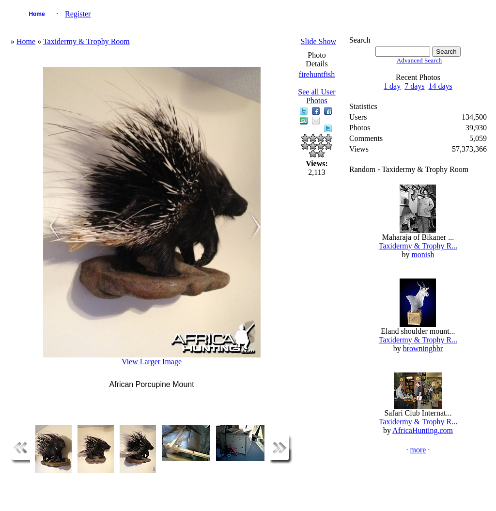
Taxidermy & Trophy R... (418, 246)
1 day (392, 86)
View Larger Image (152, 361)
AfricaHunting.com (422, 430)
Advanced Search (419, 60)
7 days (414, 86)
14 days (440, 86)
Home (37, 14)
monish (422, 254)
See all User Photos (316, 96)
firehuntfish (317, 74)
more (418, 450)
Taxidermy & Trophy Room (86, 41)
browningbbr (423, 348)
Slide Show (318, 41)
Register (78, 14)
